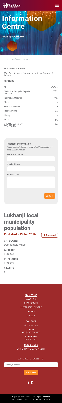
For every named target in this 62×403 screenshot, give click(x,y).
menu (57, 5)
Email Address (13, 164)
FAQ (13, 400)
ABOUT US (31, 299)
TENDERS (31, 311)
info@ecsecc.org (31, 325)
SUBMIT (49, 196)
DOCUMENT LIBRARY (14, 68)
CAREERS (31, 316)
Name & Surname (15, 154)
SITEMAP (37, 400)
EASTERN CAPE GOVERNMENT (31, 349)
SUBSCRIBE (31, 372)
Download (50, 235)
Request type (13, 174)
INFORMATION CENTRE (31, 307)
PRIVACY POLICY (24, 400)
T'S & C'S (46, 400)
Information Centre (21, 59)
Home (9, 59)
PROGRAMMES (31, 303)
